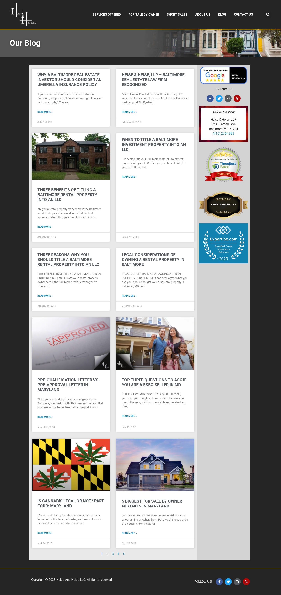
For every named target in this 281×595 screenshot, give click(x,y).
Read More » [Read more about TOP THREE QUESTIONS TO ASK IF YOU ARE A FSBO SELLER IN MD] (129, 416)
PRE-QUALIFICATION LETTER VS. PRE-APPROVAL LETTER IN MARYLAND (68, 385)
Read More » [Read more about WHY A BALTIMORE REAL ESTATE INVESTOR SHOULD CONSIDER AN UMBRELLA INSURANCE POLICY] (44, 112)
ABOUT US (202, 14)
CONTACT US (243, 14)
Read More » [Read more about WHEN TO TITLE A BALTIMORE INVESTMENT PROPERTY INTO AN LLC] (129, 176)
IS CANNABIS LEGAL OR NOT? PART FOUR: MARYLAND (70, 503)
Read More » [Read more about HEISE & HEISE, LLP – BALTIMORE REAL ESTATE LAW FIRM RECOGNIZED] (129, 112)
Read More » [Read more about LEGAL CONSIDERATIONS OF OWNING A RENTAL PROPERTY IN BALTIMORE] (129, 295)
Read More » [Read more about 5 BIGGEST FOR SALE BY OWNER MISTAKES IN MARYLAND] (129, 533)
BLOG (222, 14)
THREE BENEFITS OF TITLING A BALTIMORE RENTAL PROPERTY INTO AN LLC (67, 195)
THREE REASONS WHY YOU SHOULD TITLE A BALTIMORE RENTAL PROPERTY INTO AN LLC (68, 259)
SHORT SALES (177, 14)
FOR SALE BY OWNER (144, 14)
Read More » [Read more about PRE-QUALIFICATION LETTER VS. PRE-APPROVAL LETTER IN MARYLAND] (44, 417)
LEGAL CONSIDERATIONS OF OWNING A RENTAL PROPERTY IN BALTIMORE (153, 259)
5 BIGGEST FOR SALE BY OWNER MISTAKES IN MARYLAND (152, 503)
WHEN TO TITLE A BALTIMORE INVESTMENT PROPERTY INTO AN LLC (154, 144)
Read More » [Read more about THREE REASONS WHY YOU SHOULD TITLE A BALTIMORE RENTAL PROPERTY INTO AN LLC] (44, 295)
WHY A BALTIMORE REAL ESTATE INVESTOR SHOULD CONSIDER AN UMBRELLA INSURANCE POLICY (69, 79)
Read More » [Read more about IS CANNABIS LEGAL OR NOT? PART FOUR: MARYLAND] (44, 533)
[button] (268, 14)
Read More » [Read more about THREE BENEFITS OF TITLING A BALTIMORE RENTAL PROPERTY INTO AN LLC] (44, 226)
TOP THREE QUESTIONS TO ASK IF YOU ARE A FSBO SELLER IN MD (154, 382)
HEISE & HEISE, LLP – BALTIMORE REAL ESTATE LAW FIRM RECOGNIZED (153, 79)
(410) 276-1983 (223, 133)
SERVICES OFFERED (107, 14)
